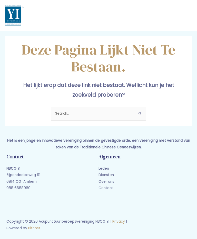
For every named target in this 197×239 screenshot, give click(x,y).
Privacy (118, 221)
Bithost (34, 228)
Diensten (106, 174)
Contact (105, 188)
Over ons (106, 181)
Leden (103, 168)
